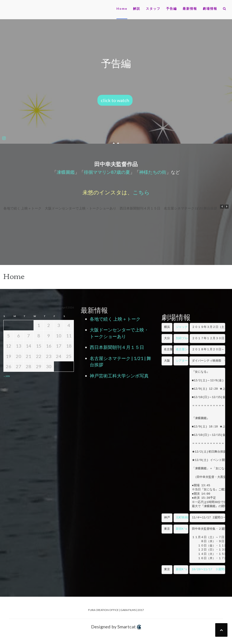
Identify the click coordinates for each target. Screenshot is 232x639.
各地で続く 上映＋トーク (22, 208)
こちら (141, 192)
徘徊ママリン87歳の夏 (107, 172)
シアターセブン (186, 360)
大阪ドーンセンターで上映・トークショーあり (80, 208)
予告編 (171, 8)
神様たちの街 (152, 172)
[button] (224, 9)
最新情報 (190, 8)
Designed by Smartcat (116, 627)
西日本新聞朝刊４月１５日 (140, 208)
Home (121, 8)
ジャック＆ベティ (187, 327)
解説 (136, 8)
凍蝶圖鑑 (66, 172)
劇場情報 (210, 8)
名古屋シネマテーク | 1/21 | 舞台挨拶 (190, 208)
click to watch (115, 100)
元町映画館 (183, 517)
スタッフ (153, 8)
